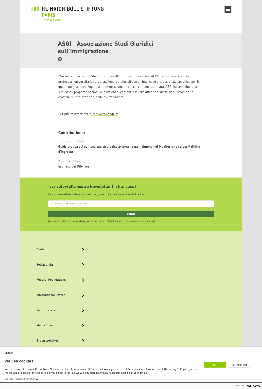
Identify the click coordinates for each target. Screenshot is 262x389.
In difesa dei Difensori (74, 166)
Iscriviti (130, 213)
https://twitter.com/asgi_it (60, 59)
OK (215, 364)
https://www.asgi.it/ (104, 114)
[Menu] (228, 9)
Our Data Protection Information (20, 379)
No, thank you (239, 364)
